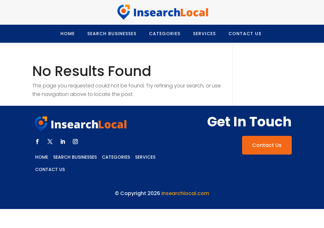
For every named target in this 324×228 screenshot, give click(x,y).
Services (204, 33)
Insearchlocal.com (185, 193)
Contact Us (244, 33)
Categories (164, 33)
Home (67, 33)
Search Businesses (111, 33)
